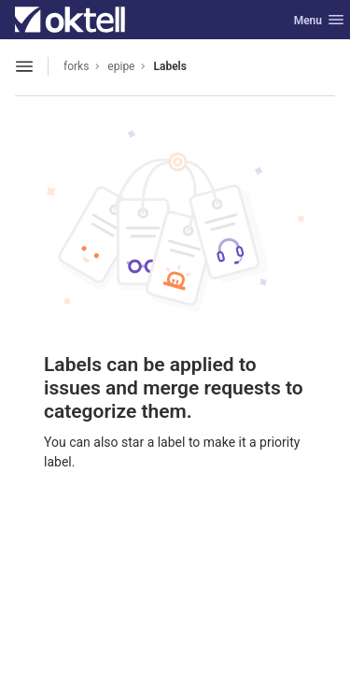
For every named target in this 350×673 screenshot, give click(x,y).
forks (76, 66)
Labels (169, 66)
